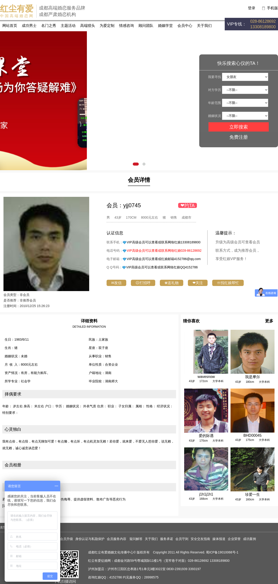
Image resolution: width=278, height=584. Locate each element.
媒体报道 (218, 539)
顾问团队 (146, 26)
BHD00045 (252, 435)
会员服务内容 (117, 539)
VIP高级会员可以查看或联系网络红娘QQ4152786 (162, 267)
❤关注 (198, 283)
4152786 (115, 577)
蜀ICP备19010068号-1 (222, 552)
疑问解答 (136, 539)
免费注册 (238, 137)
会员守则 (181, 539)
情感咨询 (126, 26)
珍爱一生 (252, 494)
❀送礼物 (171, 283)
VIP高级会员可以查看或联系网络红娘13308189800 (163, 242)
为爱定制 (107, 26)
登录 (251, 8)
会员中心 (184, 26)
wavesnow (206, 377)
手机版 (272, 8)
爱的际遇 (206, 436)
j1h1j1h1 (206, 494)
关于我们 (204, 26)
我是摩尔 (252, 377)
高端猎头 (87, 26)
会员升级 (66, 539)
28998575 (151, 577)
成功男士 (29, 26)
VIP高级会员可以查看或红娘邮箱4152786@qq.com (164, 259)
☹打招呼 (143, 283)
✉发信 (116, 283)
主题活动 (68, 26)
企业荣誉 (234, 539)
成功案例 (249, 539)
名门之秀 (48, 26)
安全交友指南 (200, 539)
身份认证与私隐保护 (89, 539)
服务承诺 (166, 539)
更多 (269, 321)
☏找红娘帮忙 (228, 283)
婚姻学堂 (165, 26)
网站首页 (9, 26)
